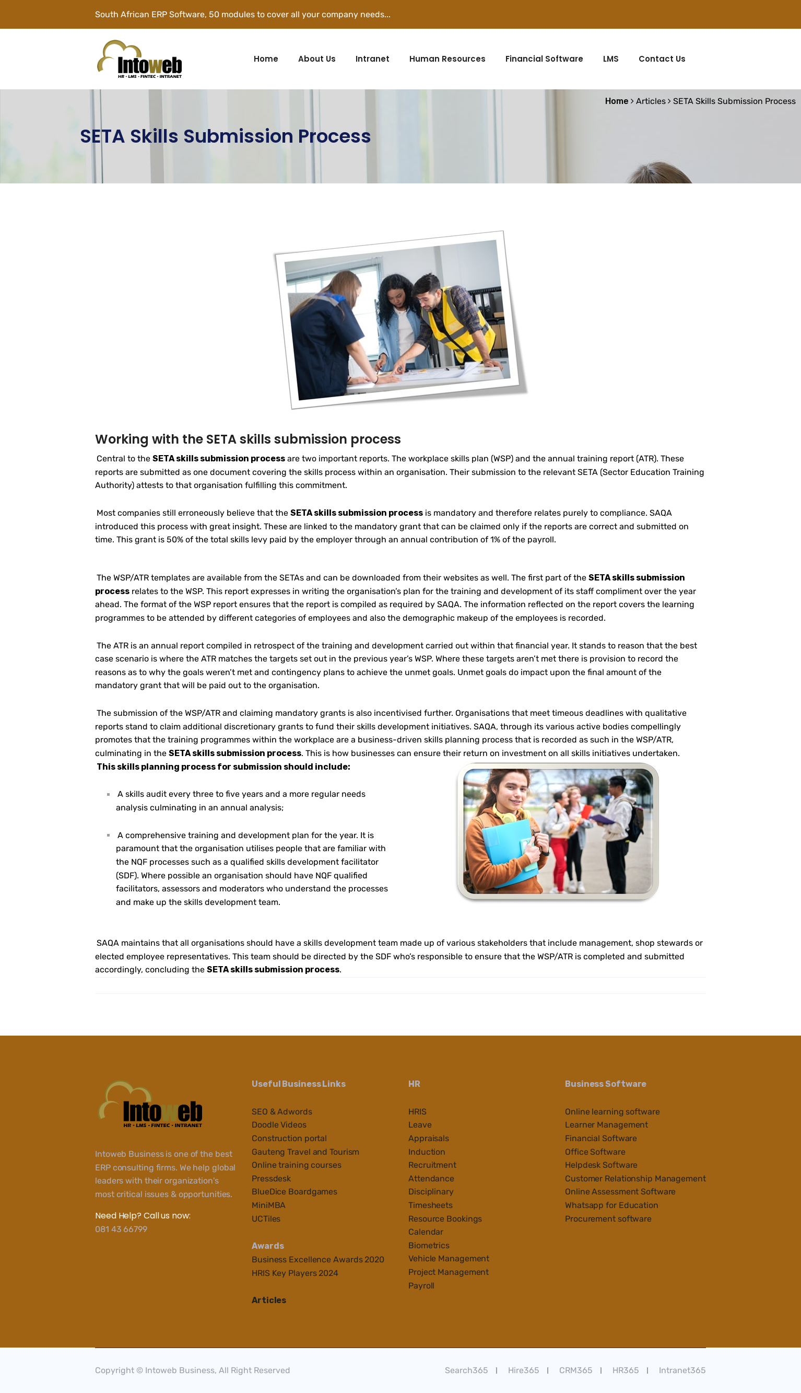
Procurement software (608, 1219)
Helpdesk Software (601, 1165)
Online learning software (612, 1112)
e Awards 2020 (355, 1259)
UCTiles (266, 1219)
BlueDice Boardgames (294, 1192)
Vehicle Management (448, 1258)
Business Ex (275, 1259)
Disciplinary (431, 1192)
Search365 (466, 1370)
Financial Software (544, 58)
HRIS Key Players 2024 (295, 1273)
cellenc (312, 1259)
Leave (420, 1125)
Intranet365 (682, 1370)
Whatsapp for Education (611, 1205)
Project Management (448, 1272)
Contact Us (662, 58)
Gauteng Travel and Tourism (305, 1152)
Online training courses (296, 1165)
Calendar (425, 1232)
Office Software (595, 1152)
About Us (317, 58)
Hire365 (523, 1370)
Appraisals (428, 1138)
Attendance (431, 1178)
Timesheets (430, 1205)
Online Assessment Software (620, 1192)
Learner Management (606, 1125)
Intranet (373, 58)
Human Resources (447, 58)
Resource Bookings (445, 1219)
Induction (426, 1152)
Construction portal (289, 1138)
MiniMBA (269, 1205)
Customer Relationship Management (635, 1178)
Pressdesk (271, 1178)
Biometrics (429, 1245)
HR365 (625, 1370)
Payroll (421, 1286)
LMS (611, 58)
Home (266, 58)
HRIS (417, 1112)
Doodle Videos (279, 1125)
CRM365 (576, 1370)
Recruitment (432, 1165)
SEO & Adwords (282, 1112)
